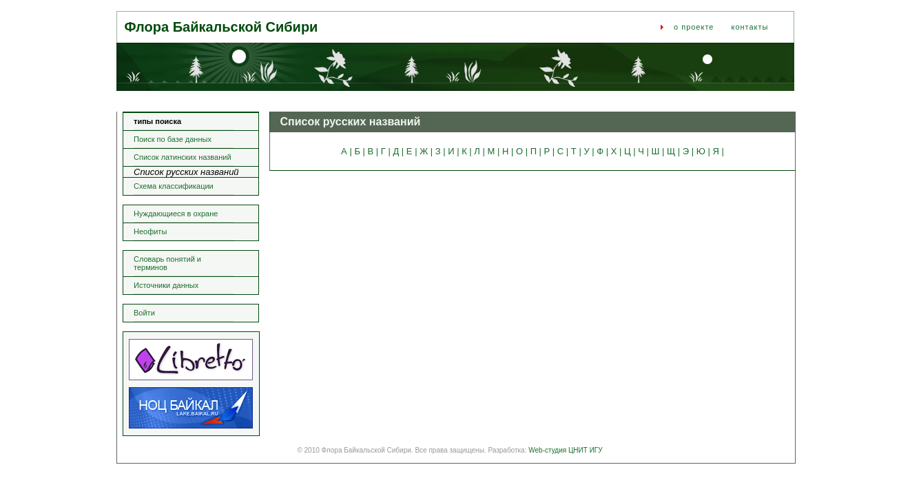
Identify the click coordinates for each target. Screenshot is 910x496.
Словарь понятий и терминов (167, 263)
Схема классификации (174, 186)
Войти (144, 313)
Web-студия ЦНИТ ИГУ (565, 450)
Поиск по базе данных (172, 139)
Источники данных (166, 285)
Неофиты (150, 231)
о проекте (694, 27)
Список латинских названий (182, 157)
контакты (749, 27)
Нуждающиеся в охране (176, 213)
